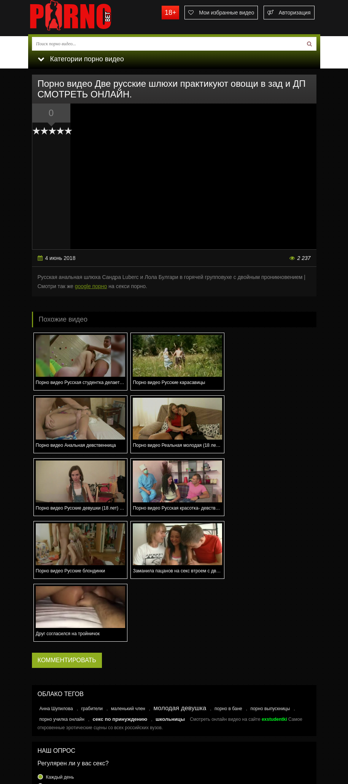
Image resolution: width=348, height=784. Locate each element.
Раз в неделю (60, 669)
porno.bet (85, 17)
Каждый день (60, 651)
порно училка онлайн (62, 593)
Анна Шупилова (56, 583)
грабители (92, 583)
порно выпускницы (270, 583)
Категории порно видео (81, 59)
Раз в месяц (59, 679)
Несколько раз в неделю (72, 660)
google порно (91, 286)
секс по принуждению (119, 593)
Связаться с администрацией (67, 746)
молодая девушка (179, 582)
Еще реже (56, 688)
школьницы (170, 593)
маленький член (128, 583)
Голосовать (174, 704)
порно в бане (228, 583)
